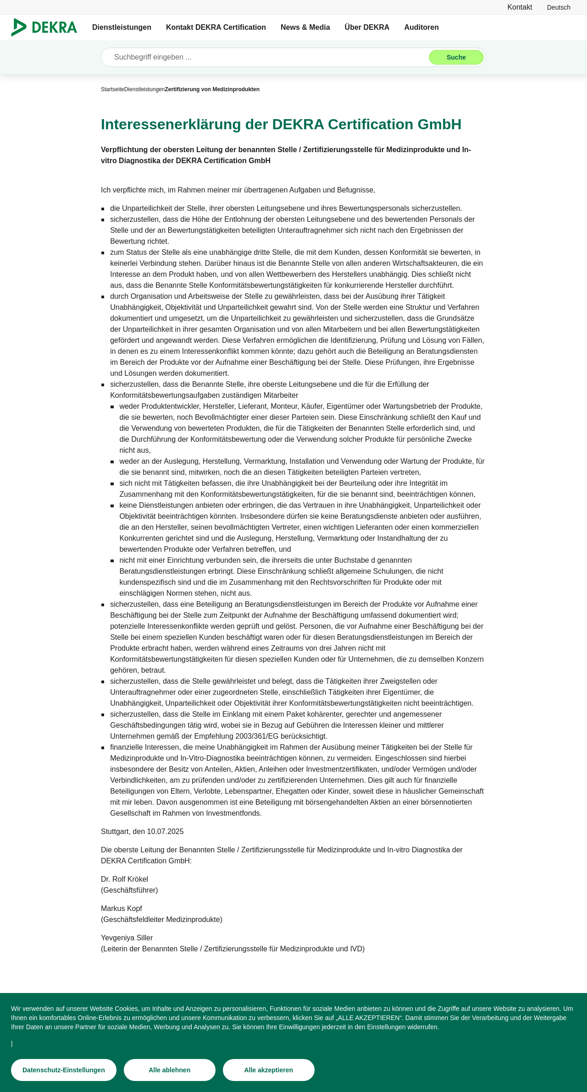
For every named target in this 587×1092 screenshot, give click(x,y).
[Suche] (456, 57)
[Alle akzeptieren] (269, 1071)
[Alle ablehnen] (170, 1071)
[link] (559, 7)
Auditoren (421, 27)
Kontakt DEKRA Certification (216, 27)
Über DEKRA (367, 27)
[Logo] (48, 27)
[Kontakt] (519, 7)
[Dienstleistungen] (144, 89)
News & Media (305, 27)
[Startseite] (112, 89)
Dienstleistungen (121, 27)
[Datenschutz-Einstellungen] (63, 1071)
